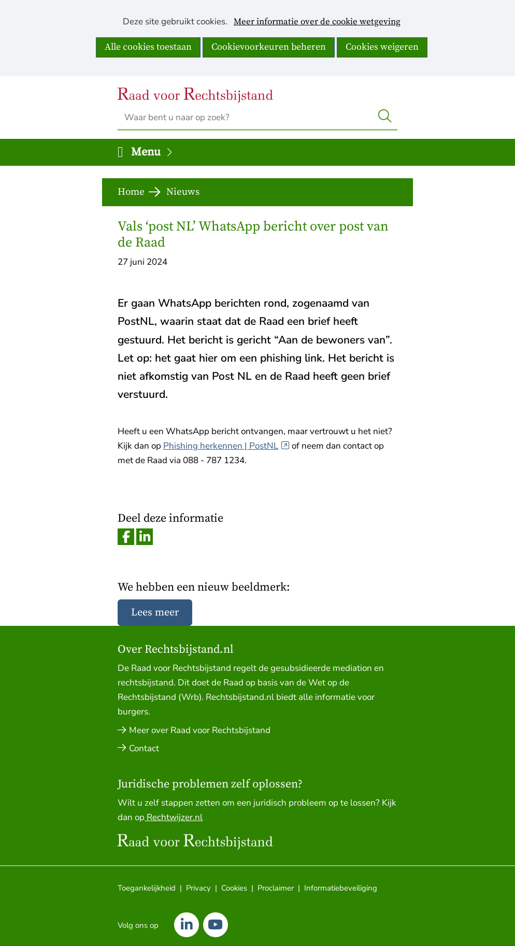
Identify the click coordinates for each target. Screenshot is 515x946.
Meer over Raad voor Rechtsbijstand (199, 730)
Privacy (198, 888)
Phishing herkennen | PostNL (226, 446)
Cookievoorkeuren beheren (268, 47)
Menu (152, 152)
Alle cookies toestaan (148, 47)
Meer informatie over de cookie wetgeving (317, 22)
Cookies (234, 888)
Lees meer (155, 612)
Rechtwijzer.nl (174, 817)
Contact (144, 748)
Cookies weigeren (382, 47)
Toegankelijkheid (147, 888)
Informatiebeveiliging (340, 888)
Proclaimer (276, 888)
